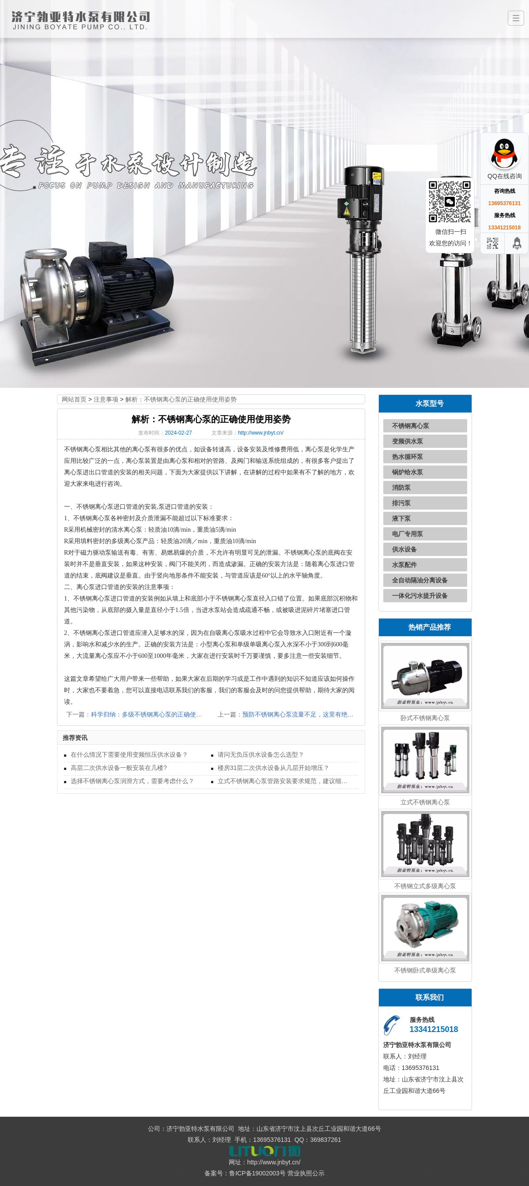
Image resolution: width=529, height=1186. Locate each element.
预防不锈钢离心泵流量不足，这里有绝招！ (301, 714)
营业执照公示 (306, 1173)
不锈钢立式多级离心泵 (425, 886)
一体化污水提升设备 (420, 595)
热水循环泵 (407, 456)
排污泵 (401, 503)
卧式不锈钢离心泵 (425, 717)
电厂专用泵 (407, 533)
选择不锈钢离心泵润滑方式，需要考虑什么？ (132, 780)
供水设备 (404, 549)
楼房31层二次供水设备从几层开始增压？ (274, 767)
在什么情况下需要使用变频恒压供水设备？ (129, 754)
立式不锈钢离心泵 (425, 802)
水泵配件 (404, 564)
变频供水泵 (407, 441)
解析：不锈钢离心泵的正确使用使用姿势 (181, 399)
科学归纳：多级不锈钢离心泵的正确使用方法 (153, 714)
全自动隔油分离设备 (420, 580)
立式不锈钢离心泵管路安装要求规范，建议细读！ (284, 780)
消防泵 (401, 487)
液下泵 (401, 518)
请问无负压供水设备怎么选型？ (261, 754)
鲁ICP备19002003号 (257, 1173)
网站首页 (74, 399)
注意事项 (106, 399)
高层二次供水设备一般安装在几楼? (119, 767)
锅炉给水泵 (407, 472)
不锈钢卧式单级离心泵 (425, 970)
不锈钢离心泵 (410, 425)
